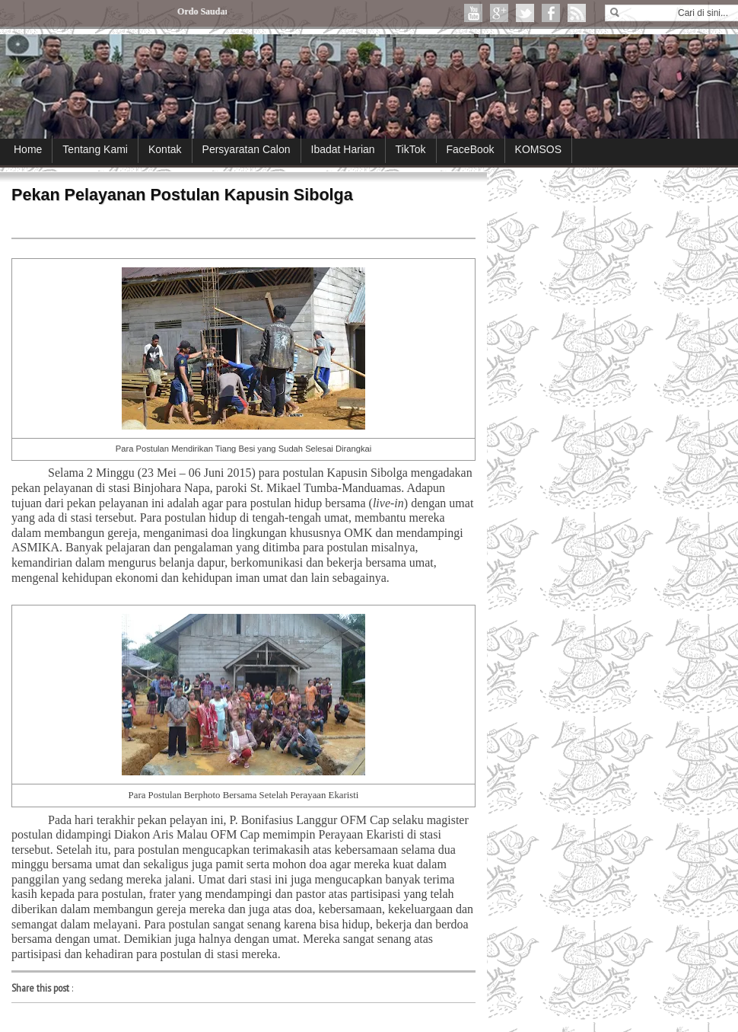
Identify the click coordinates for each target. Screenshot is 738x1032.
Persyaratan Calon (246, 149)
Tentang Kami (95, 149)
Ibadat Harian (343, 149)
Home (28, 149)
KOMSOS (538, 149)
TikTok (411, 149)
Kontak (165, 149)
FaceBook (471, 149)
